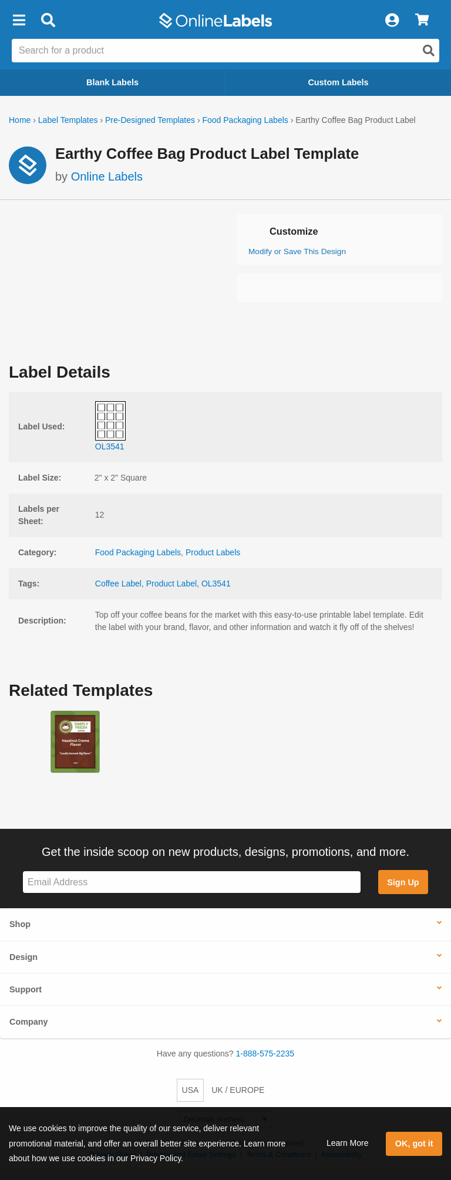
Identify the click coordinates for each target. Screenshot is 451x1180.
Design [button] (23, 957)
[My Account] (391, 20)
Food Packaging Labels (245, 120)
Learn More (348, 1143)
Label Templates (68, 120)
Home (20, 120)
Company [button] (28, 1021)
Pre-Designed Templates (150, 120)
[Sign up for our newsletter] (192, 882)
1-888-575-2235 (265, 1053)
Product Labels (213, 552)
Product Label (171, 583)
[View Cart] (421, 20)
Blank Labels (112, 82)
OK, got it (414, 1143)
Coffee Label (118, 583)
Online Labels (107, 176)
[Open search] (428, 50)
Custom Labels (338, 82)
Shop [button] (20, 924)
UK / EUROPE (237, 1090)
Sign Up (403, 882)
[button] (19, 20)
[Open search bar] (48, 20)
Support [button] (25, 989)
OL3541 (216, 583)
